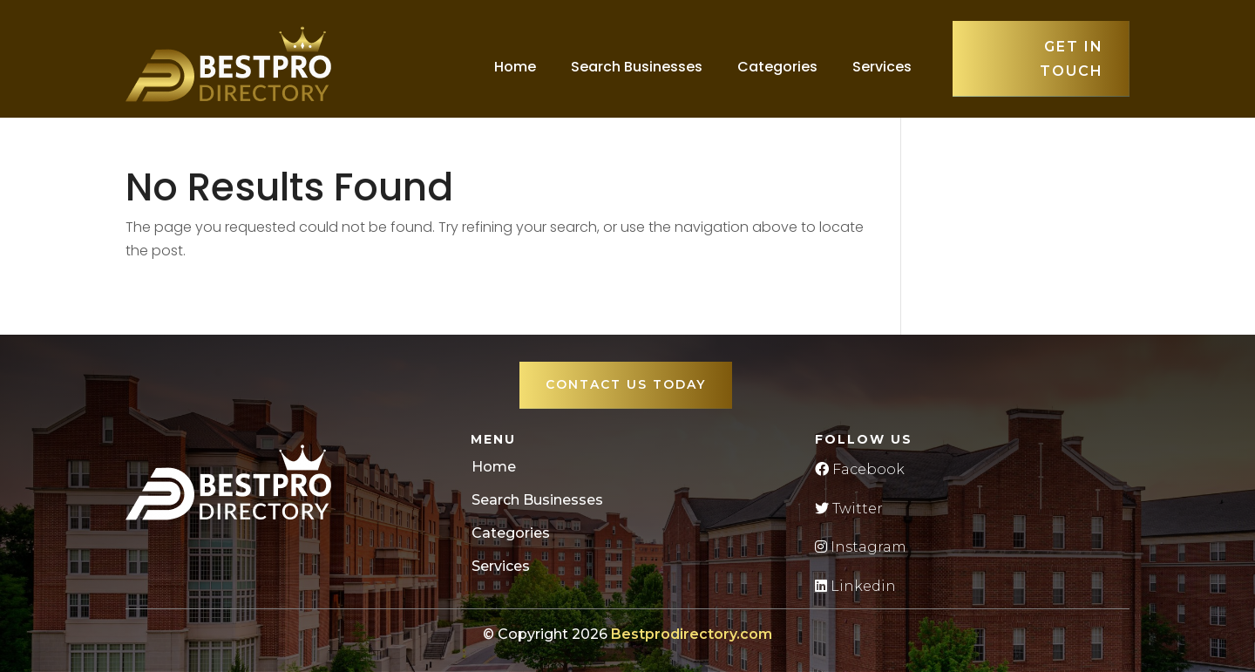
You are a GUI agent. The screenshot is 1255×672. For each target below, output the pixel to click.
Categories (777, 67)
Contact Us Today (626, 384)
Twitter (849, 508)
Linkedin (855, 586)
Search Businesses (636, 67)
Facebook (860, 469)
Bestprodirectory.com (691, 634)
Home (515, 67)
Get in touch (1071, 58)
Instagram (860, 547)
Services (882, 67)
